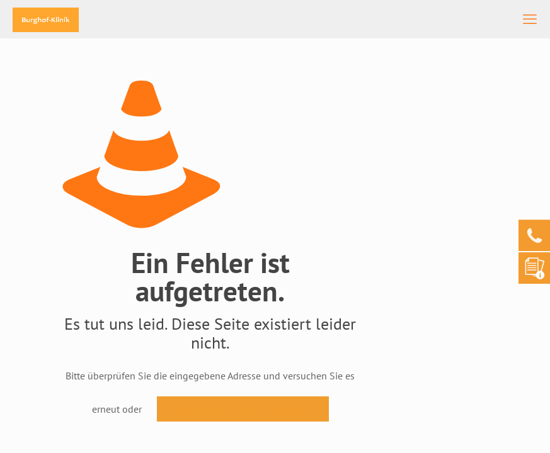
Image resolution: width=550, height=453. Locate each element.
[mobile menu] (530, 19)
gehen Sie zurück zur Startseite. (243, 409)
